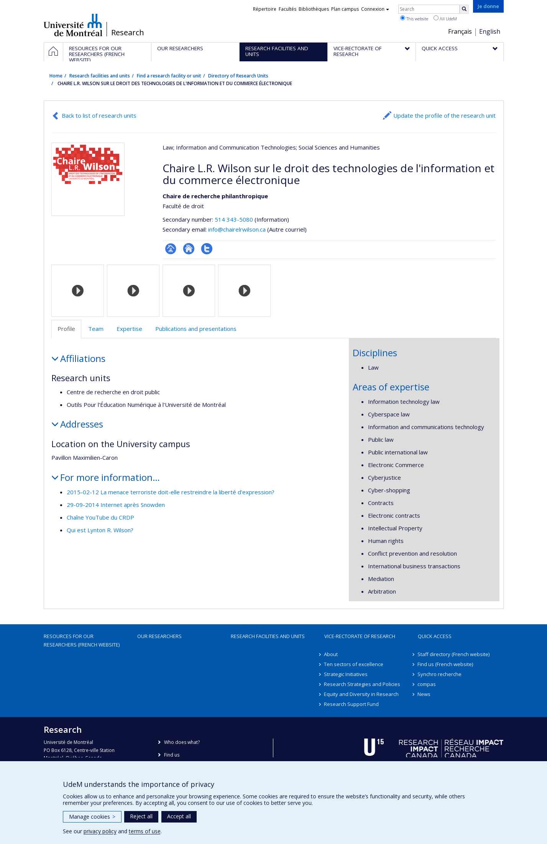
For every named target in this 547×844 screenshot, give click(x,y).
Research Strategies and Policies (362, 684)
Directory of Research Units (238, 75)
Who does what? (182, 742)
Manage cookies (92, 816)
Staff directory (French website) (454, 654)
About (331, 654)
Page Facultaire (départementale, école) (171, 249)
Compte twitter (207, 249)
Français (460, 31)
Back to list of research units (99, 115)
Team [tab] (95, 328)
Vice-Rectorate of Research (359, 636)
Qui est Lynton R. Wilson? (100, 530)
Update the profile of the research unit (444, 115)
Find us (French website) (445, 664)
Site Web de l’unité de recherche (189, 249)
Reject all (141, 816)
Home (55, 75)
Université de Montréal (73, 24)
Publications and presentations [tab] (196, 328)
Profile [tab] (66, 328)
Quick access (435, 636)
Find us (171, 755)
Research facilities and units (99, 75)
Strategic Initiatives (346, 674)
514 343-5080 (235, 219)
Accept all (179, 816)
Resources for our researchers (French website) (82, 640)
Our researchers (159, 636)
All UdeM (445, 18)
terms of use (145, 831)
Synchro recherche (440, 674)
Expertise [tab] (129, 328)
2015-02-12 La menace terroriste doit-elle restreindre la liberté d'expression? (170, 492)
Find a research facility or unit (169, 75)
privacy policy (100, 831)
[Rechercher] (464, 9)
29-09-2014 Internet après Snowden (116, 504)
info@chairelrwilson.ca (237, 229)
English (489, 31)
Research (127, 32)
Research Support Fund (351, 704)
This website (414, 18)
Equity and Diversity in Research (361, 694)
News (424, 694)
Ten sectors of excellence (354, 664)
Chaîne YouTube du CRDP (100, 517)
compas (427, 684)
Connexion (375, 9)
